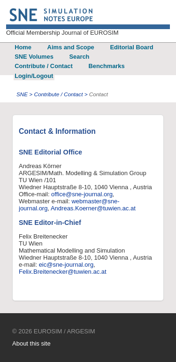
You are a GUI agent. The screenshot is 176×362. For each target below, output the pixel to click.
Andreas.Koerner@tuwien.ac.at (93, 208)
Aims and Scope (70, 47)
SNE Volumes (34, 56)
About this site (31, 343)
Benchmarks (106, 65)
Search (79, 56)
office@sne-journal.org (82, 194)
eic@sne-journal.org (66, 264)
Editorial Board (131, 47)
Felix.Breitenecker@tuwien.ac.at (63, 271)
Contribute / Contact (44, 65)
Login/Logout (34, 75)
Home (23, 47)
